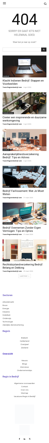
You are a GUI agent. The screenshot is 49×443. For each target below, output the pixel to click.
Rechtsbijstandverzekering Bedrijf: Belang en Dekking (23, 266)
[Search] (43, 50)
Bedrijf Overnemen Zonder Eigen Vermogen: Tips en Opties (22, 229)
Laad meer (24, 276)
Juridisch (6, 76)
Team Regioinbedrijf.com (12, 87)
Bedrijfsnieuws (8, 113)
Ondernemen (7, 223)
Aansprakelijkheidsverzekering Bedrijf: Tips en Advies (21, 156)
